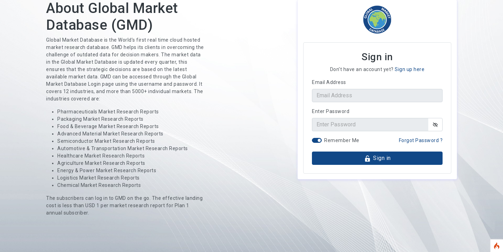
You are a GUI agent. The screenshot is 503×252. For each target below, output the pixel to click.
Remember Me (341, 140)
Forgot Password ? (421, 140)
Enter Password (330, 111)
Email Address (329, 82)
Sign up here (409, 69)
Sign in (377, 158)
